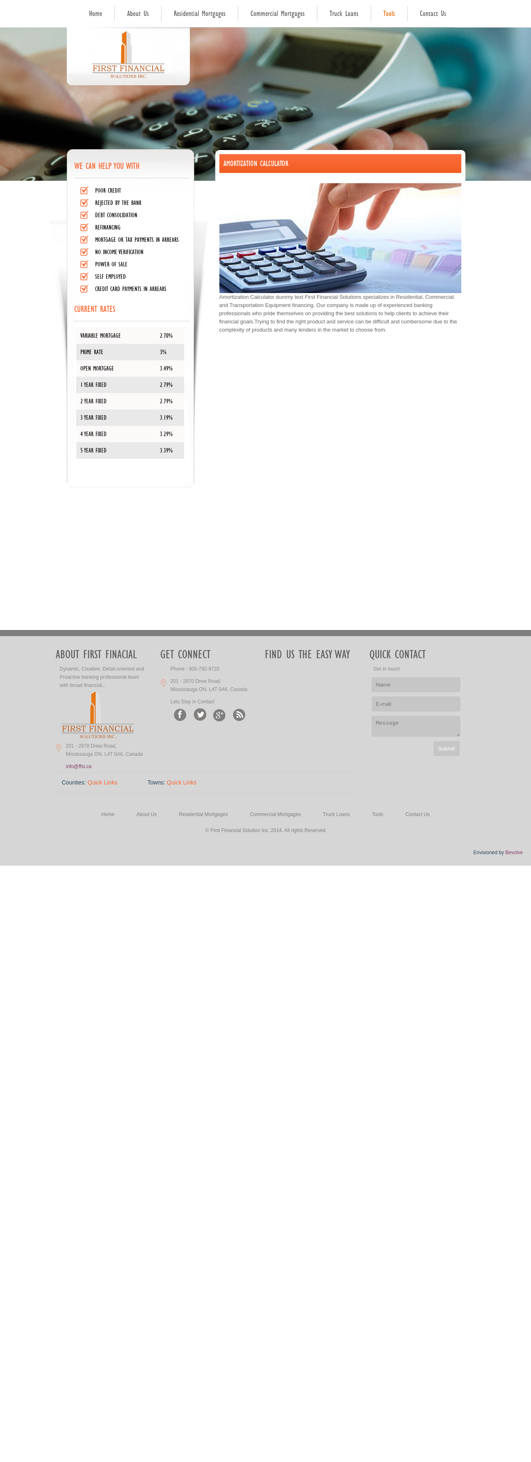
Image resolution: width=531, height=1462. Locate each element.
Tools (389, 13)
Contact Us (433, 13)
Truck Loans (344, 13)
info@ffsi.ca (79, 766)
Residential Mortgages (200, 13)
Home (95, 13)
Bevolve (514, 852)
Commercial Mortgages (278, 13)
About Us (138, 13)
